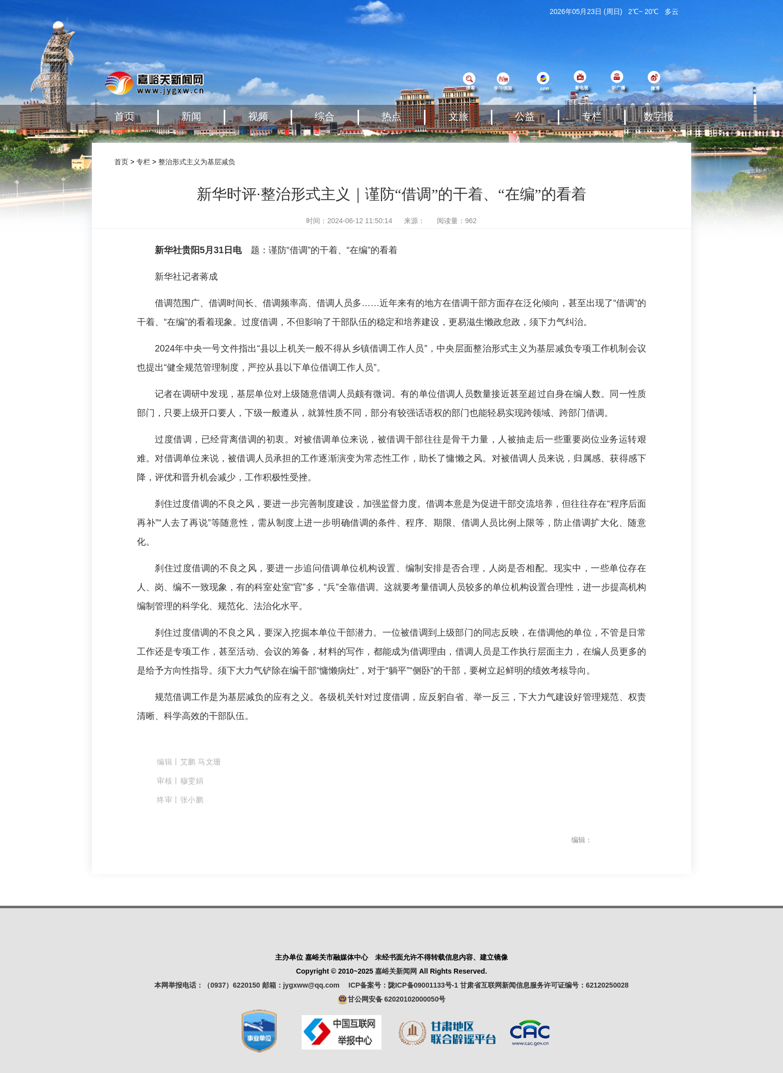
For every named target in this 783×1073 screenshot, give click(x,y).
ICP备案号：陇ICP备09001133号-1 (403, 985)
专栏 (592, 116)
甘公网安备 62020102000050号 (392, 1000)
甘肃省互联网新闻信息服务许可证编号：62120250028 (544, 985)
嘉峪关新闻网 (396, 971)
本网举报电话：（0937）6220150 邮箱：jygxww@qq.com (250, 985)
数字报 (659, 116)
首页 (124, 116)
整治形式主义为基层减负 (196, 162)
